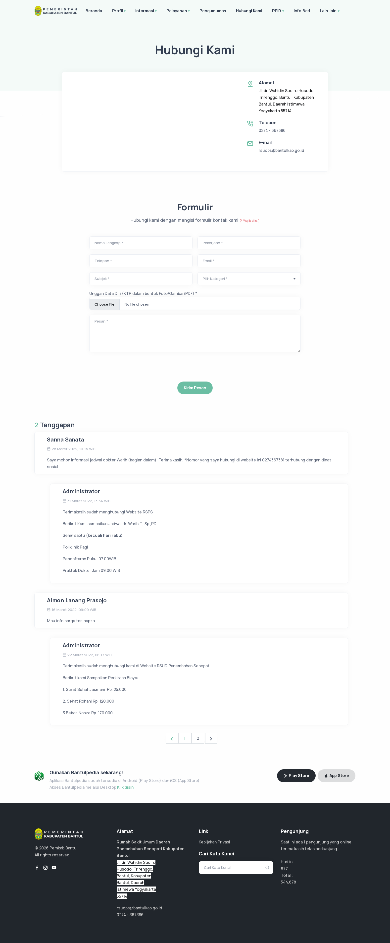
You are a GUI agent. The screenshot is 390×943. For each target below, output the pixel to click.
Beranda (94, 10)
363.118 (287, 882)
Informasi (146, 11)
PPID (278, 11)
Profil (119, 11)
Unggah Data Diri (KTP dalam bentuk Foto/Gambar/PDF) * (143, 293)
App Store (336, 775)
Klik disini (126, 787)
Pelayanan (178, 11)
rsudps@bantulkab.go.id (281, 150)
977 (284, 868)
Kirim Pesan (195, 387)
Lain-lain (330, 11)
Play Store (296, 775)
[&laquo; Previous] (172, 738)
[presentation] (195, 407)
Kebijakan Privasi (214, 842)
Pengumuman (212, 10)
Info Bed (302, 10)
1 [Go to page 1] (185, 738)
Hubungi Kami (249, 10)
